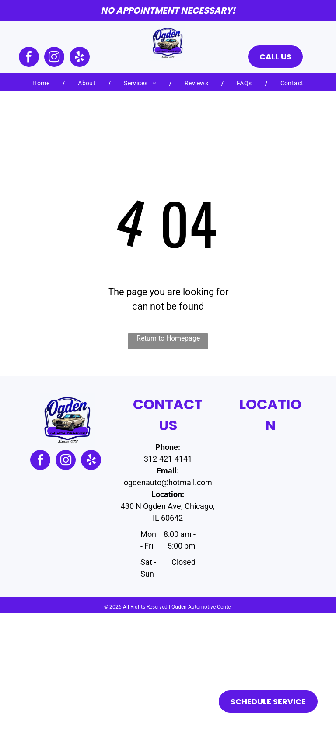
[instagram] (54, 58)
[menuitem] (42, 83)
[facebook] (29, 58)
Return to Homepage (168, 338)
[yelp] (80, 58)
